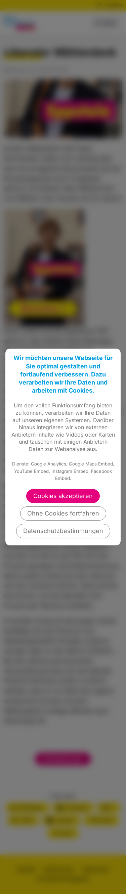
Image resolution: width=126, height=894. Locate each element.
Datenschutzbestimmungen (63, 530)
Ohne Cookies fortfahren (63, 513)
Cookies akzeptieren (63, 495)
